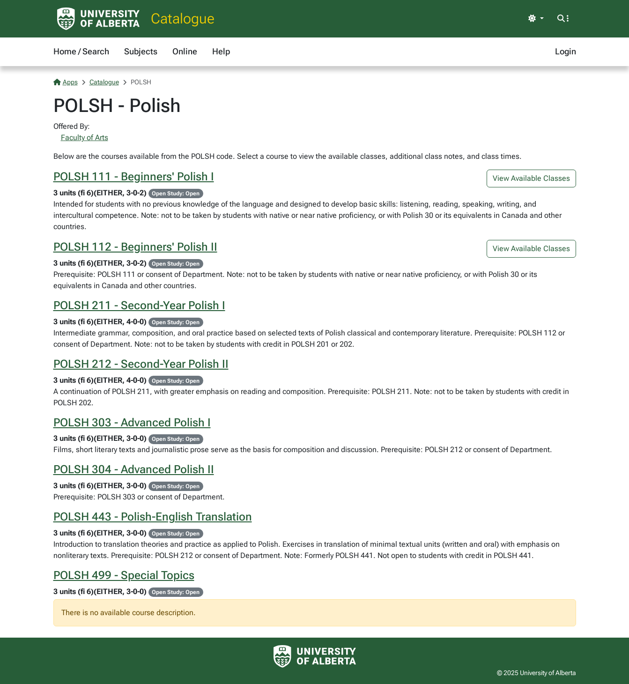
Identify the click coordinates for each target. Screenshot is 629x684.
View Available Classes (531, 178)
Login (565, 51)
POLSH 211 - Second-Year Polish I (139, 305)
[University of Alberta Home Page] (98, 18)
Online (184, 51)
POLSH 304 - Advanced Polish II (133, 469)
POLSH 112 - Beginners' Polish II (135, 246)
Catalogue (183, 18)
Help (221, 51)
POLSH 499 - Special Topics (123, 575)
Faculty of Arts (84, 137)
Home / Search (81, 51)
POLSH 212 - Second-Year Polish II (141, 364)
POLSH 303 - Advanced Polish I (132, 422)
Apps (65, 82)
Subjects (140, 51)
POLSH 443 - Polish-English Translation (152, 516)
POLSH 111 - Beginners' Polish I (133, 176)
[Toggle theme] (535, 19)
